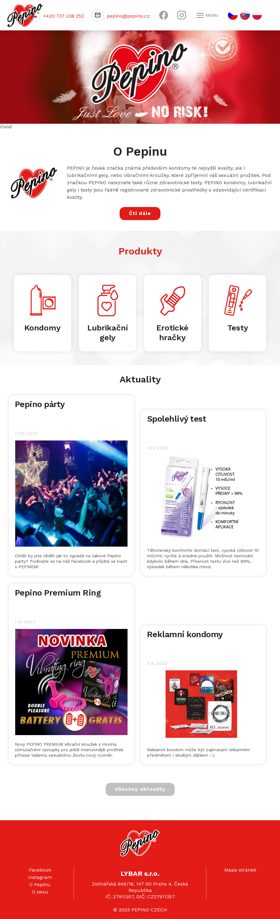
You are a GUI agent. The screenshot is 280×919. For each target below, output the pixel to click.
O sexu (40, 892)
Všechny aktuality (140, 789)
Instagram (40, 877)
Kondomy (42, 327)
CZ (233, 15)
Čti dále (140, 213)
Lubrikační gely (107, 332)
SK (245, 15)
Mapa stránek (240, 870)
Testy (237, 327)
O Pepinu (40, 884)
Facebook (40, 870)
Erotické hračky (172, 332)
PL (257, 15)
